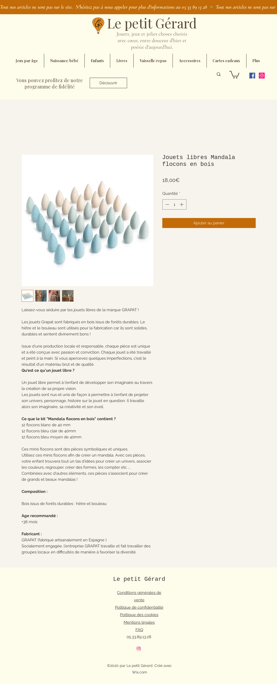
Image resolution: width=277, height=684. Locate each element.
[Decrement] (166, 204)
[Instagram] (262, 75)
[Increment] (182, 204)
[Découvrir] (108, 83)
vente (139, 600)
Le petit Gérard (139, 579)
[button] (234, 74)
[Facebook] (252, 75)
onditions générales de (140, 592)
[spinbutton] (174, 204)
